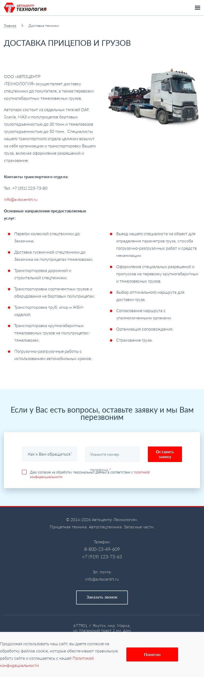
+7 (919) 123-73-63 (102, 556)
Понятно (152, 654)
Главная (10, 25)
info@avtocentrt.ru (21, 199)
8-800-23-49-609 (102, 549)
